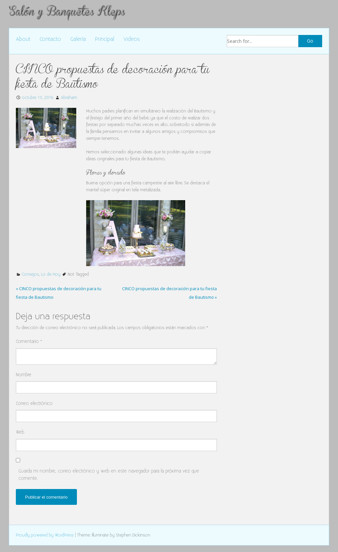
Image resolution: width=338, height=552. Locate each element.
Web (20, 432)
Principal (104, 39)
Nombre (23, 375)
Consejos (30, 274)
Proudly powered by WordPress (45, 535)
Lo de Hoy (50, 274)
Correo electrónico (34, 403)
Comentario (29, 341)
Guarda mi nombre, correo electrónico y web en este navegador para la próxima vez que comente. (108, 474)
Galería (78, 39)
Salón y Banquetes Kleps (66, 11)
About (23, 39)
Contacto (50, 39)
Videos (131, 39)
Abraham (69, 97)
